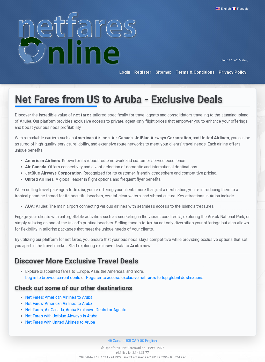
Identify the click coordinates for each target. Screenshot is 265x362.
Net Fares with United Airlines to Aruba (60, 322)
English (226, 8)
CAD (132, 341)
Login (124, 72)
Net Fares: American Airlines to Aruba (58, 297)
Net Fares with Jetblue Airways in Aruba (61, 316)
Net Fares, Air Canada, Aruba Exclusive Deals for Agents (75, 309)
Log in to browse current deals (52, 277)
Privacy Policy (232, 72)
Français (242, 8)
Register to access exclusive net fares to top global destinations (144, 277)
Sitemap (164, 72)
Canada (117, 341)
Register (142, 72)
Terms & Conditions (195, 72)
